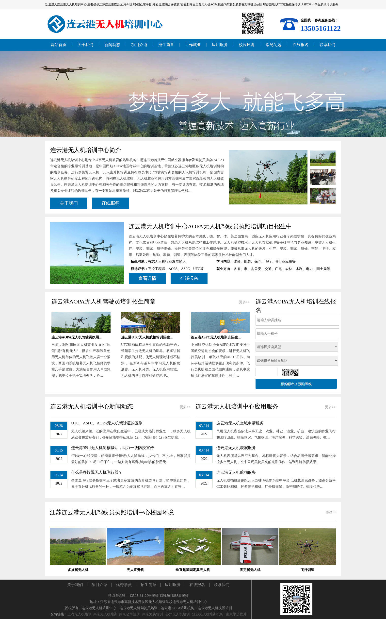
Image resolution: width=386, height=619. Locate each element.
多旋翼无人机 (78, 570)
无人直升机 (135, 570)
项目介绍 (99, 585)
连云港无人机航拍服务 (236, 472)
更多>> (244, 302)
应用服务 (173, 585)
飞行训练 (307, 570)
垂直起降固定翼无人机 (193, 570)
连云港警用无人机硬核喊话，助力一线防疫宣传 (112, 448)
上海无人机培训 (79, 614)
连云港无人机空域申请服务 (240, 423)
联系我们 (221, 585)
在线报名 (197, 585)
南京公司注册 (129, 614)
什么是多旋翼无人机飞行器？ (96, 472)
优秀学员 (124, 585)
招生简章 (148, 585)
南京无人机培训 (105, 614)
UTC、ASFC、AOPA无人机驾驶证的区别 (107, 423)
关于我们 (75, 585)
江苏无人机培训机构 (207, 614)
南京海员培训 (152, 614)
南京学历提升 (236, 614)
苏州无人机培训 (178, 614)
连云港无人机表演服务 (236, 448)
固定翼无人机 (250, 570)
